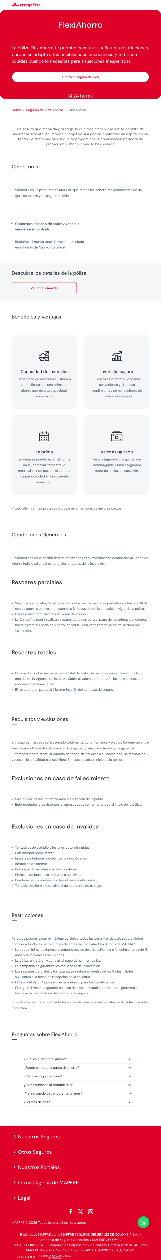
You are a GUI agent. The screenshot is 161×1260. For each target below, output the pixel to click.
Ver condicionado (44, 288)
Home (16, 110)
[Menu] (146, 5)
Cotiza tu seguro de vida (80, 77)
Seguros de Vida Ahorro (44, 110)
